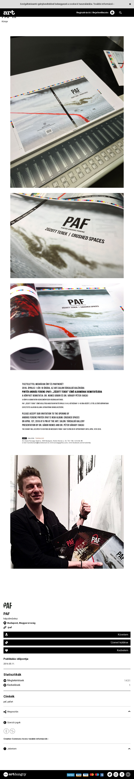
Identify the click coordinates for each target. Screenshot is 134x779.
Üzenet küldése (119, 642)
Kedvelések (13, 685)
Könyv (5, 21)
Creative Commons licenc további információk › (25, 739)
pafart (10, 702)
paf (10, 627)
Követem (123, 634)
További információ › (103, 4)
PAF (6, 614)
